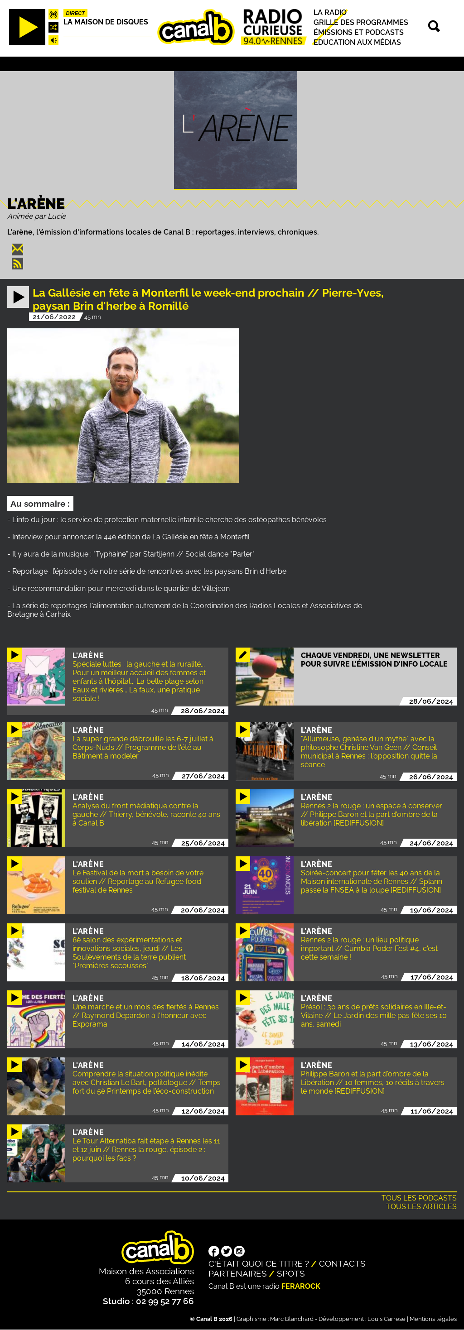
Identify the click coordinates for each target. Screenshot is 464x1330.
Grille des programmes (361, 22)
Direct (75, 13)
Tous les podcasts (419, 1198)
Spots (291, 1273)
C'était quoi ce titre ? (258, 1263)
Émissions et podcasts (359, 32)
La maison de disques (105, 22)
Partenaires (237, 1273)
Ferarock (300, 1286)
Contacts (342, 1263)
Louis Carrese (386, 1319)
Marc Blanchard (292, 1319)
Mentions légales (433, 1319)
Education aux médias (357, 42)
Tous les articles (421, 1206)
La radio (330, 12)
